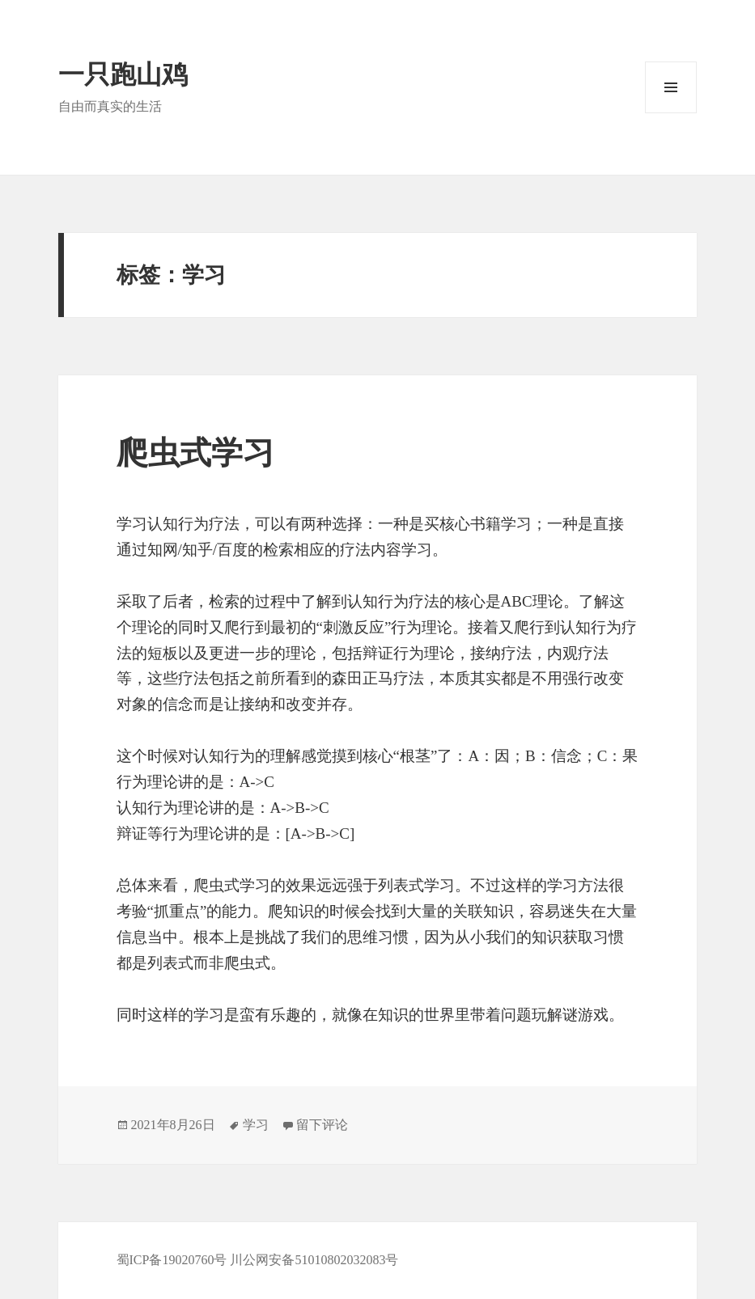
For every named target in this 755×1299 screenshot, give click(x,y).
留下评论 (322, 1125)
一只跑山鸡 (123, 74)
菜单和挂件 (671, 87)
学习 (256, 1125)
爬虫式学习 (195, 452)
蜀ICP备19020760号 (174, 1260)
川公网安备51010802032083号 (314, 1260)
